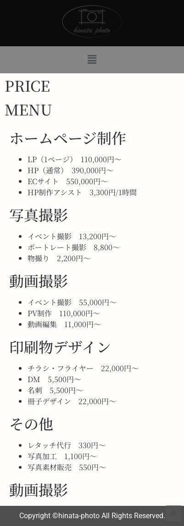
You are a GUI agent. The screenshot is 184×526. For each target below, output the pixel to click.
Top (174, 513)
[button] (92, 59)
